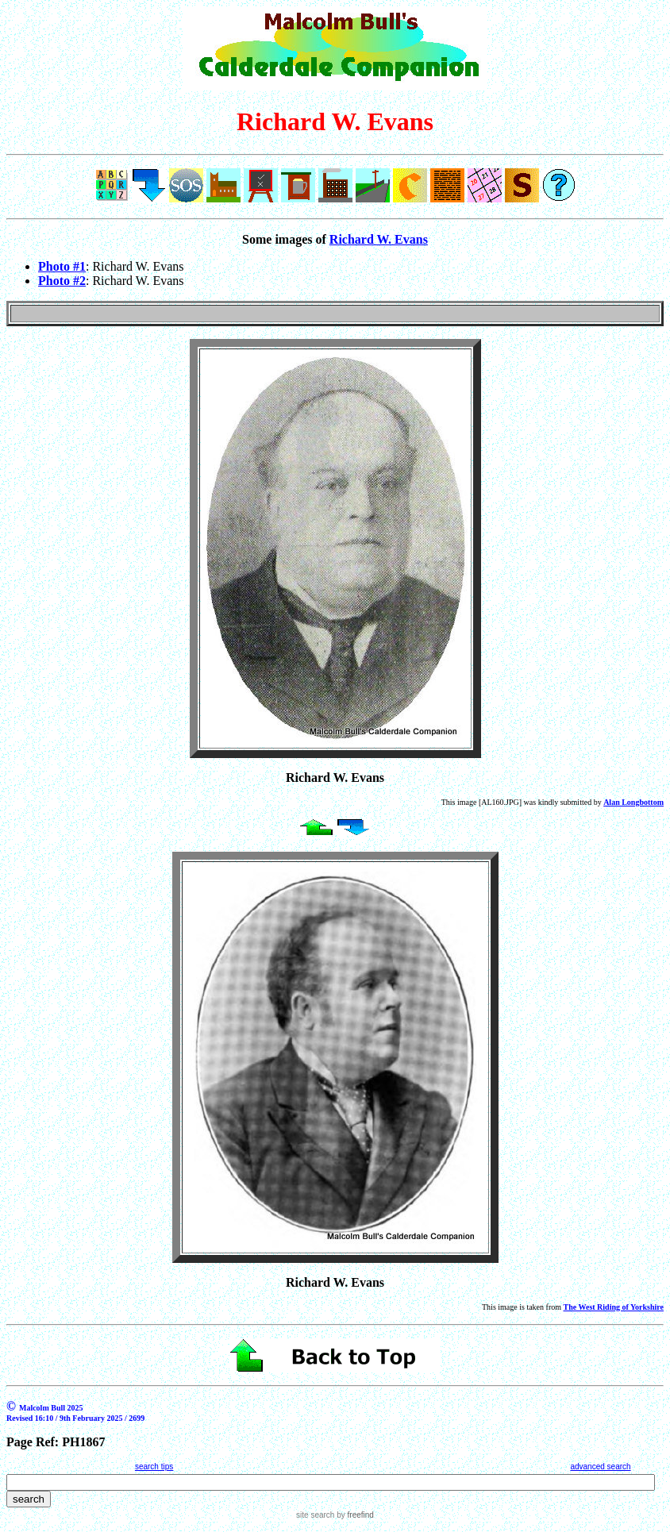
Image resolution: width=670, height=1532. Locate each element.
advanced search (600, 1466)
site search (315, 1515)
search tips (154, 1466)
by (353, 1515)
